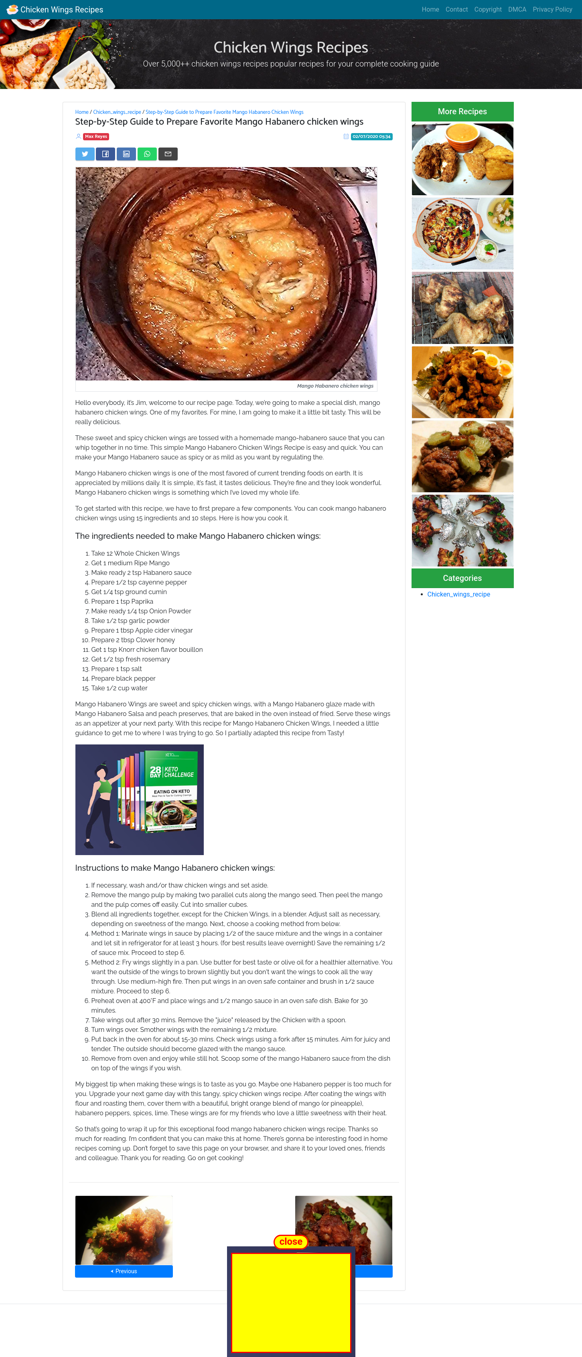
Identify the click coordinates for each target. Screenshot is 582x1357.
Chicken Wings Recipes (54, 10)
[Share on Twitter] (85, 154)
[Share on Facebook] (105, 154)
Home (430, 9)
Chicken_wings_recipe (117, 112)
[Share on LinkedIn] (126, 154)
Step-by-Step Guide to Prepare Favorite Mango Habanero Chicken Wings (225, 112)
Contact (457, 9)
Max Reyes (96, 136)
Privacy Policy (553, 9)
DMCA (517, 9)
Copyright (488, 9)
